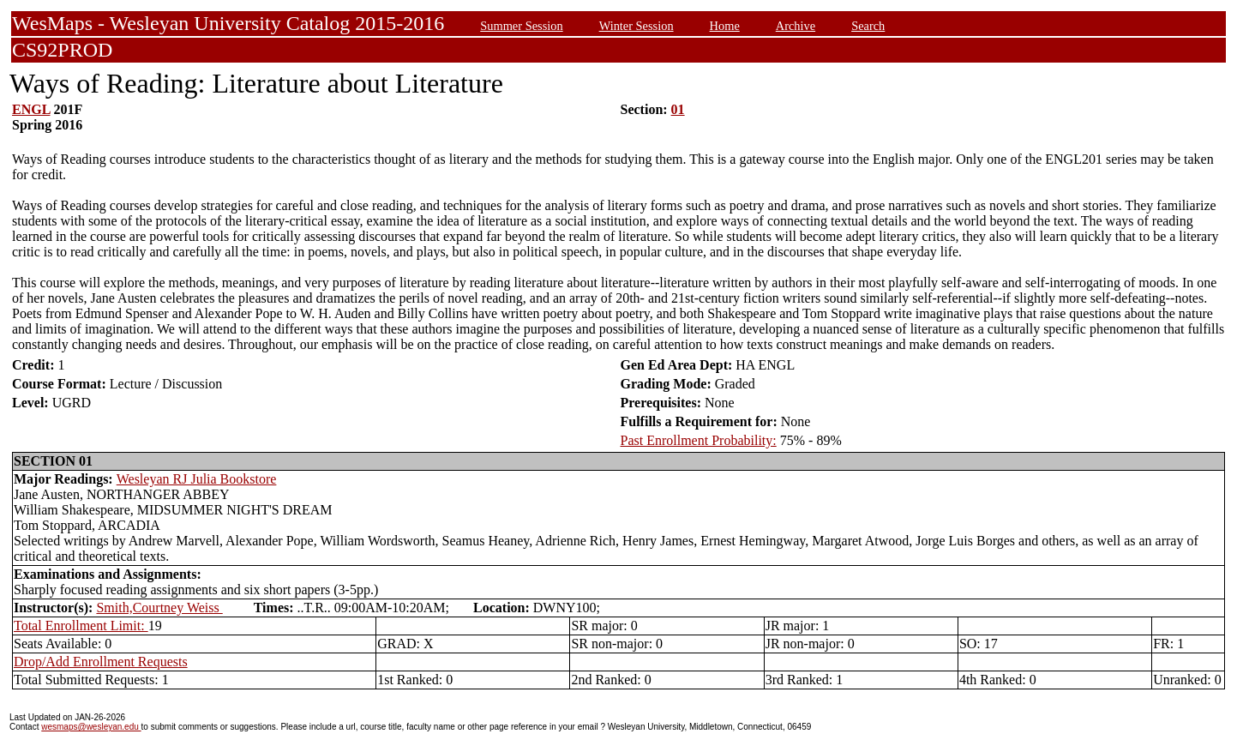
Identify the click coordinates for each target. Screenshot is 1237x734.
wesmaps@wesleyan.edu (91, 726)
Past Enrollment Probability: (699, 440)
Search (868, 26)
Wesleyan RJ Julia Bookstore (197, 479)
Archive (795, 26)
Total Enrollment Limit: (81, 625)
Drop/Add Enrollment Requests (101, 661)
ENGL (31, 109)
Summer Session (521, 26)
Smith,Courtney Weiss (159, 607)
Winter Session (636, 26)
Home (725, 26)
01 (678, 109)
